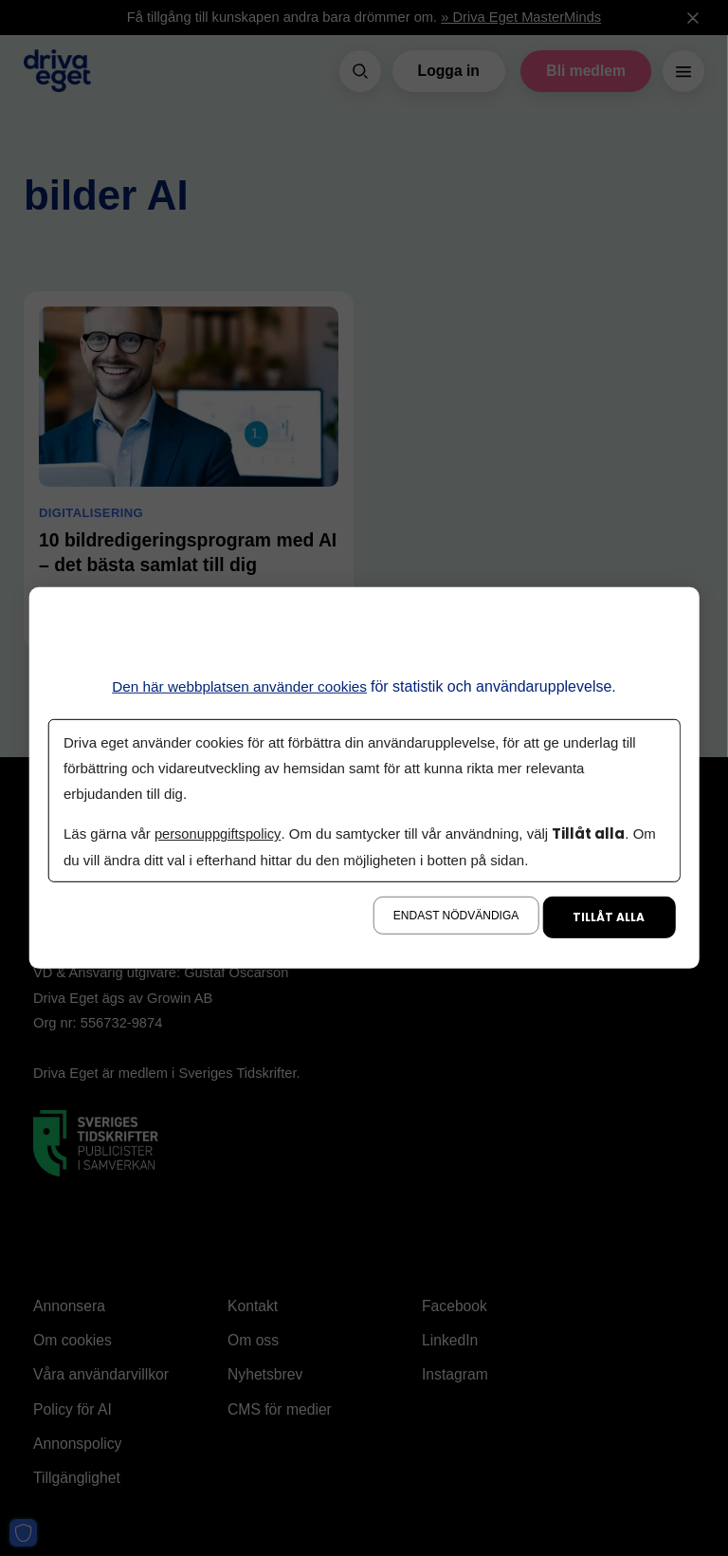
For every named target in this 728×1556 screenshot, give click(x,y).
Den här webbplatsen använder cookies (239, 686)
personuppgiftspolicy (219, 833)
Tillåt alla (609, 917)
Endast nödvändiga (456, 915)
